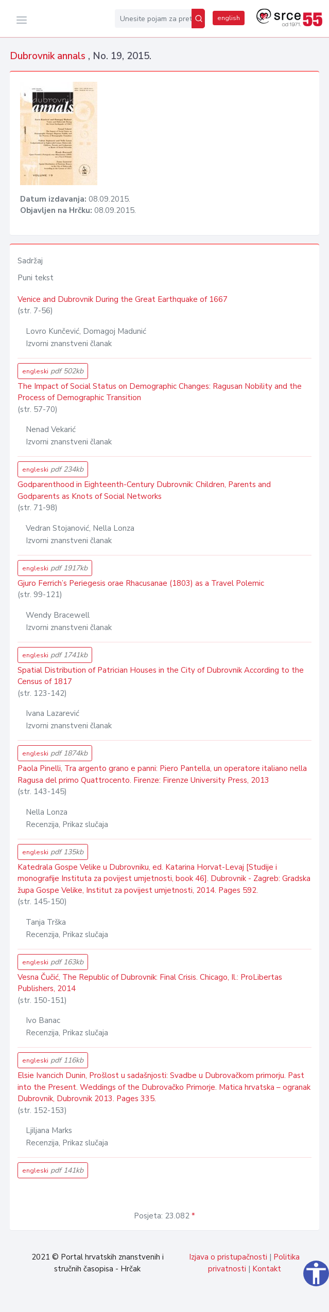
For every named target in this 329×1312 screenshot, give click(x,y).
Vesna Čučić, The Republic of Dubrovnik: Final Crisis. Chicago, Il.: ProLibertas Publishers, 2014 (150, 983)
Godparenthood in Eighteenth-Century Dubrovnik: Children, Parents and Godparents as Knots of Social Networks (144, 490)
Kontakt (266, 1269)
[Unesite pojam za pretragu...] (153, 18)
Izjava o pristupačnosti (228, 1257)
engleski (52, 371)
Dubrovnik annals (49, 56)
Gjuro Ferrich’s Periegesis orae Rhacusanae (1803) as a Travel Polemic (141, 583)
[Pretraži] (198, 18)
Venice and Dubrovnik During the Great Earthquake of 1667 (123, 299)
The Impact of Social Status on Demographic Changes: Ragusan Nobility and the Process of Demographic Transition (160, 392)
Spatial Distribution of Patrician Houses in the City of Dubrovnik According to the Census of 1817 (161, 676)
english (228, 18)
